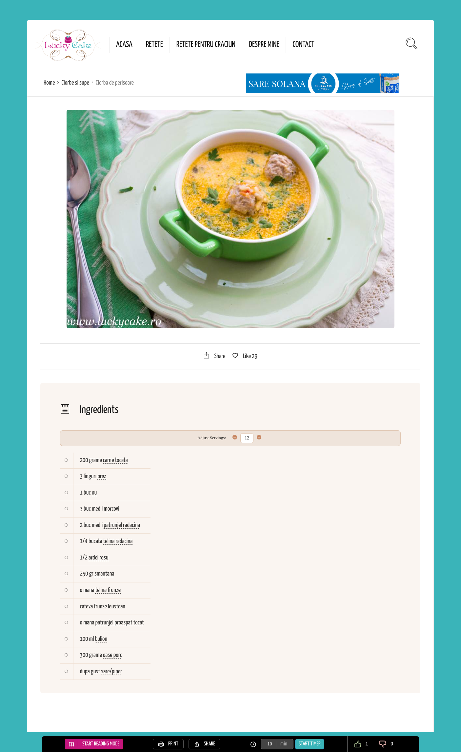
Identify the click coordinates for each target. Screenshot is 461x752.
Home (49, 83)
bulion (101, 639)
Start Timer (310, 744)
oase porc (112, 655)
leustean (116, 606)
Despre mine (264, 45)
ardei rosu (98, 558)
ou (94, 493)
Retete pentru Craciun (205, 45)
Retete (154, 45)
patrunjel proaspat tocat (119, 623)
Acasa (124, 45)
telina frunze (107, 590)
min (283, 744)
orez (101, 476)
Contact (303, 45)
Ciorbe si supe (75, 83)
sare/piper (111, 671)
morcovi (111, 509)
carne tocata (115, 460)
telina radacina (118, 541)
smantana (104, 574)
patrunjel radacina (122, 525)
